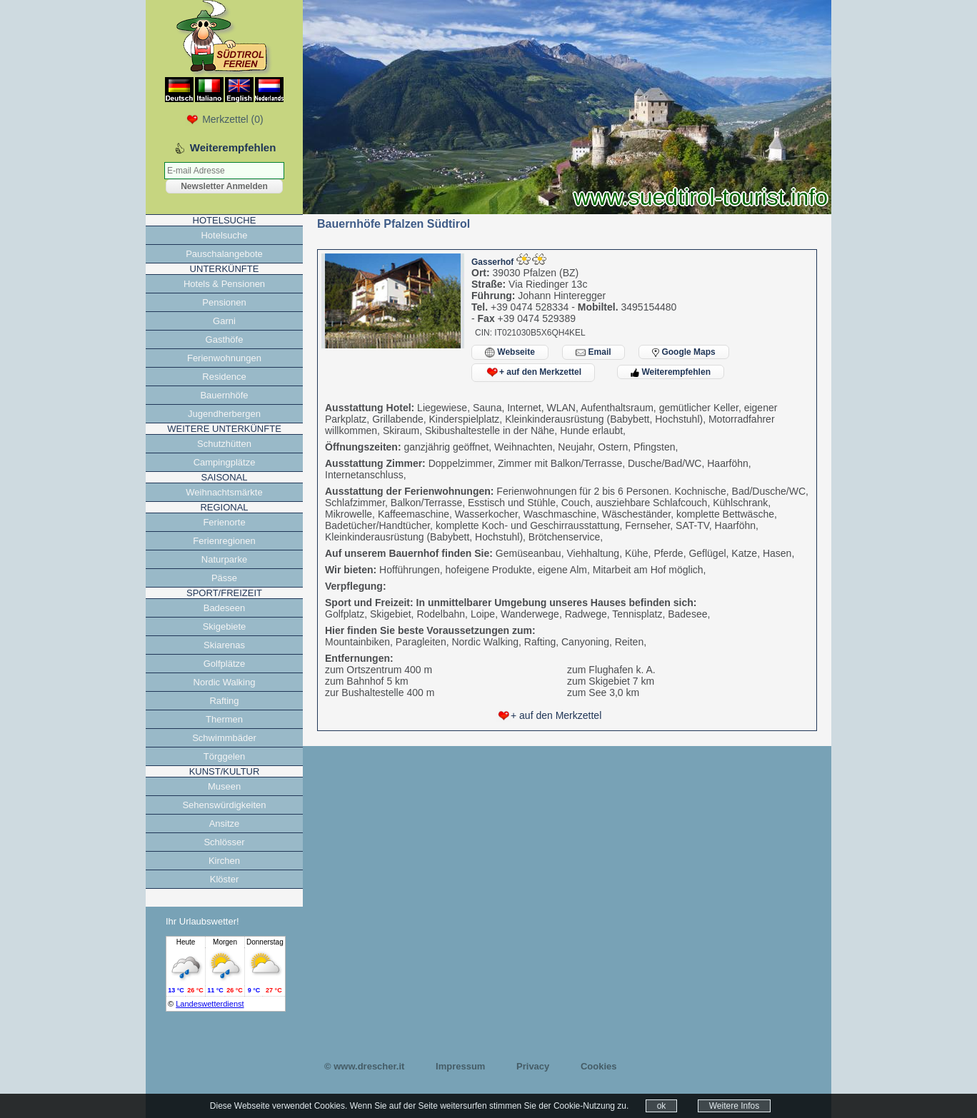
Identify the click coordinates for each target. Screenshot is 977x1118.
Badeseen (225, 608)
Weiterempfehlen (671, 372)
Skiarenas (224, 645)
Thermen (224, 719)
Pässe (224, 578)
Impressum (460, 1066)
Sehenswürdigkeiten (224, 805)
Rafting (224, 700)
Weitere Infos (734, 1106)
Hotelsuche (224, 235)
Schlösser (224, 842)
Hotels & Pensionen (224, 283)
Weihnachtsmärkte (224, 492)
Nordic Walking (225, 682)
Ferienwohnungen (224, 358)
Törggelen (225, 756)
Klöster (224, 879)
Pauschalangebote (224, 253)
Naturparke (224, 559)
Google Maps (684, 352)
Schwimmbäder (224, 737)
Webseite (510, 352)
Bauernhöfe (224, 395)
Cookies (599, 1066)
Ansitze (224, 823)
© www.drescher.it (364, 1066)
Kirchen (224, 860)
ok (661, 1106)
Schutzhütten (224, 443)
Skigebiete (224, 626)
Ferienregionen (224, 540)
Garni (224, 321)
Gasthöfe (225, 339)
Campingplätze (225, 462)
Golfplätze (225, 663)
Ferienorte (224, 522)
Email (593, 352)
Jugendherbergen (224, 413)
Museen (224, 786)
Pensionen (224, 302)
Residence (224, 376)
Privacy (532, 1066)
